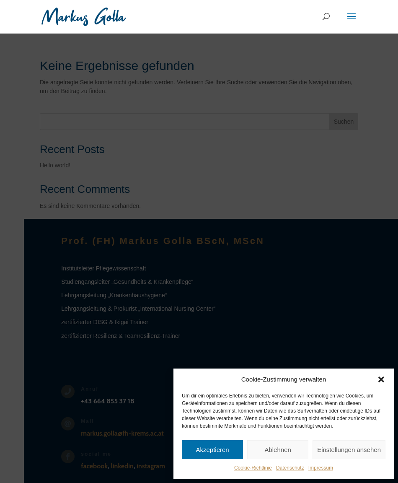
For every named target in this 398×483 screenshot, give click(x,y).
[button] (381, 379)
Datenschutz (290, 468)
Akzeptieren (212, 449)
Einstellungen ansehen (349, 449)
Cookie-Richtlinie (253, 468)
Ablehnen (277, 449)
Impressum (320, 468)
